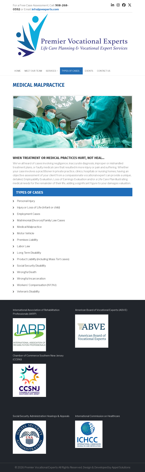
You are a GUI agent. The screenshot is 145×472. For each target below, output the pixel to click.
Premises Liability (27, 239)
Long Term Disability (29, 252)
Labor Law (23, 246)
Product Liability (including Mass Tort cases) (43, 259)
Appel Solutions (121, 467)
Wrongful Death (26, 272)
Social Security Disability (31, 265)
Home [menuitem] (17, 70)
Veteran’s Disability (28, 291)
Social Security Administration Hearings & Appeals (41, 416)
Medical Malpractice (29, 226)
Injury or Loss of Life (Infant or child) (38, 207)
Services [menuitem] (51, 71)
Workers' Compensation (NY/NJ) (36, 285)
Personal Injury (26, 201)
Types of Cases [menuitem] (71, 71)
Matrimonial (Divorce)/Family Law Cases (41, 220)
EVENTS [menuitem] (89, 70)
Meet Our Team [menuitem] (33, 70)
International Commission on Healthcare (97, 416)
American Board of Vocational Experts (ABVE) (101, 310)
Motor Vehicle (25, 233)
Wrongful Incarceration (31, 278)
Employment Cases (28, 214)
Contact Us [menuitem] (103, 70)
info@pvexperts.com (45, 9)
